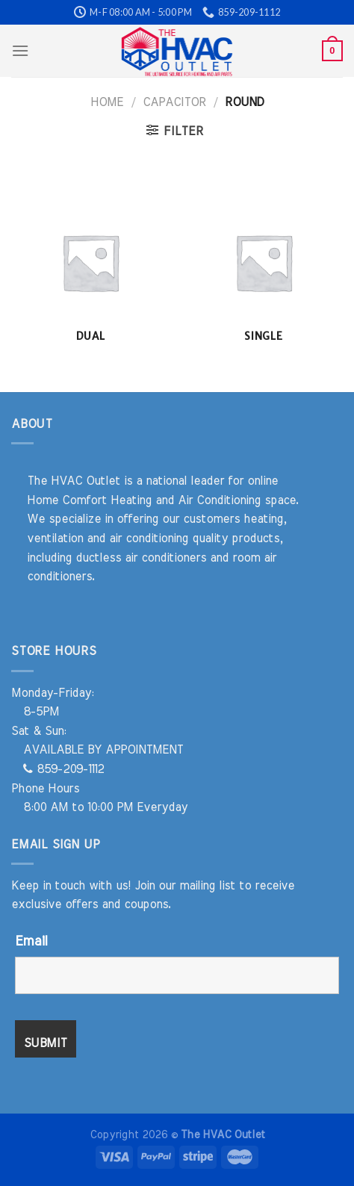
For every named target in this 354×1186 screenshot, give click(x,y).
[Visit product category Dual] (90, 269)
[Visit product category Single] (263, 269)
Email (31, 942)
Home (106, 102)
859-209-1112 (63, 769)
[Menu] (20, 50)
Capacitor (174, 102)
